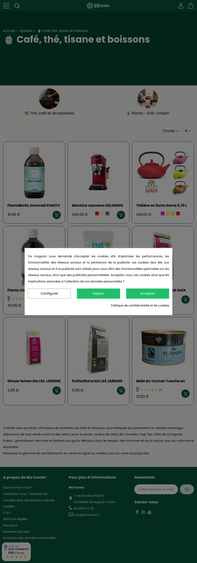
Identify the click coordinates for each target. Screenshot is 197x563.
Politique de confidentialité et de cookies (140, 305)
